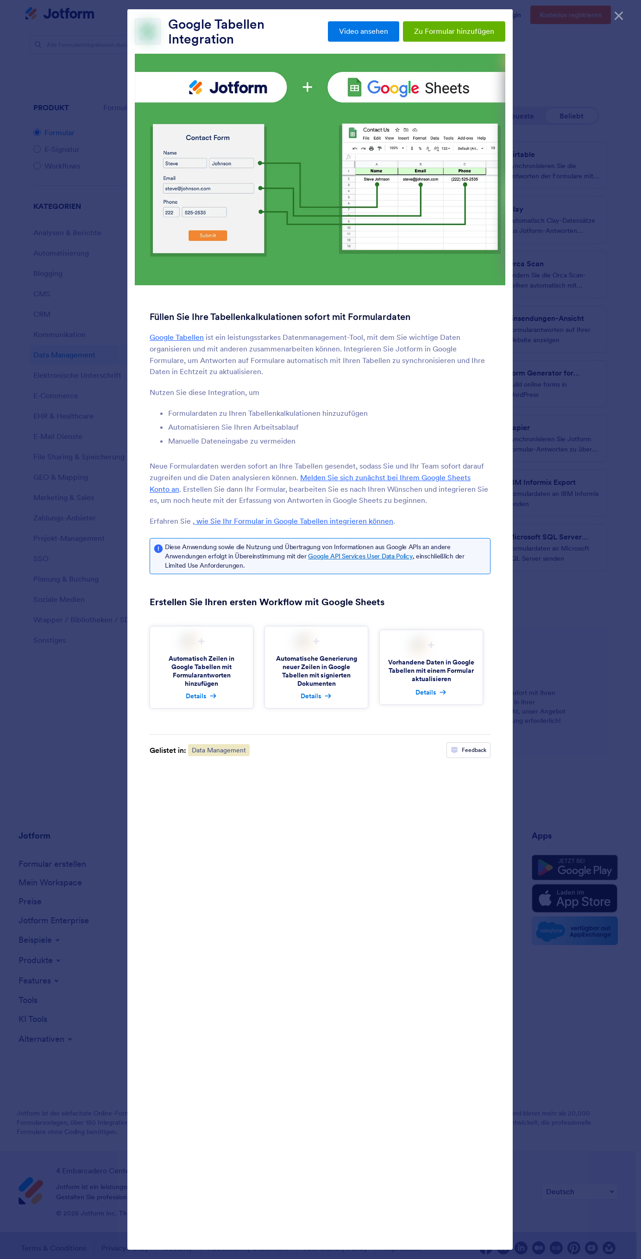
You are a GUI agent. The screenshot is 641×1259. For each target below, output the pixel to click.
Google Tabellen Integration (216, 31)
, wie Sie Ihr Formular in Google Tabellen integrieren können (293, 521)
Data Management (219, 750)
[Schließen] (619, 14)
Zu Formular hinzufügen (454, 31)
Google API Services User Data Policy (360, 556)
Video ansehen (363, 31)
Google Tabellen (177, 337)
